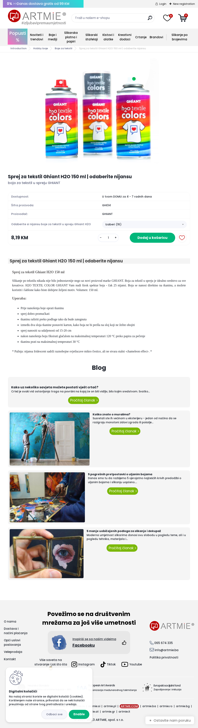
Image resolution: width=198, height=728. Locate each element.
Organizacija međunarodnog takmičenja (112, 690)
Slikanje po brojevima (180, 37)
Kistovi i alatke (108, 37)
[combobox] (144, 224)
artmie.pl (110, 706)
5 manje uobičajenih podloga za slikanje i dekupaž (124, 531)
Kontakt (10, 659)
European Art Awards (101, 685)
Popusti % (17, 36)
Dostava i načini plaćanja (15, 631)
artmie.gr (108, 712)
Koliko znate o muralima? (111, 414)
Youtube (131, 664)
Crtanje (141, 37)
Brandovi (156, 37)
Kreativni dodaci (124, 37)
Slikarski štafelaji (91, 37)
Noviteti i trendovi (36, 37)
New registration (184, 4)
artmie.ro (166, 706)
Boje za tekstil (63, 48)
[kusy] (108, 237)
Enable (79, 714)
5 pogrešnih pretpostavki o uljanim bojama (120, 474)
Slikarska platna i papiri (71, 37)
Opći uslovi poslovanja (12, 642)
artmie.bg (183, 706)
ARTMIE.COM (129, 706)
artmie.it (124, 712)
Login (162, 4)
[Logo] (37, 17)
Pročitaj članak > (83, 400)
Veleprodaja (13, 652)
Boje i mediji (52, 37)
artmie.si (94, 706)
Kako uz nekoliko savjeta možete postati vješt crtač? (54, 387)
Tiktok (108, 664)
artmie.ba (149, 706)
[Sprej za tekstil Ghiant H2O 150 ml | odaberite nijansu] (99, 113)
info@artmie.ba (166, 650)
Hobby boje (40, 48)
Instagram (83, 664)
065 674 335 (163, 643)
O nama (10, 621)
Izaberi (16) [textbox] (113, 224)
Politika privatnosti (164, 657)
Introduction (18, 48)
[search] (150, 19)
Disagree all (54, 714)
